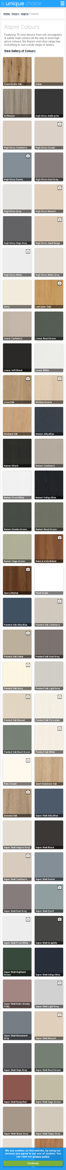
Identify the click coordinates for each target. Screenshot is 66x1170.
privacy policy (41, 1156)
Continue (33, 1163)
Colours (35, 14)
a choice (21, 3)
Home (7, 14)
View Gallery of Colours (20, 51)
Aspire (25, 14)
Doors (15, 14)
